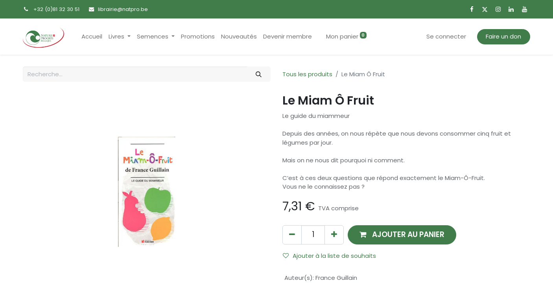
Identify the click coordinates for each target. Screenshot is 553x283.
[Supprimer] (292, 234)
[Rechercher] (259, 74)
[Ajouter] (334, 234)
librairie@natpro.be (123, 9)
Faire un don (503, 36)
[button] (402, 234)
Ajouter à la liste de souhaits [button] (329, 256)
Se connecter (446, 36)
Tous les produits (307, 74)
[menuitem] (91, 36)
